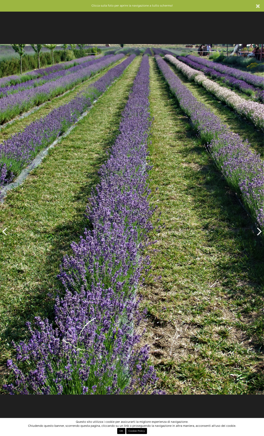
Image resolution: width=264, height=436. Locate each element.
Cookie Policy (136, 431)
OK (121, 431)
